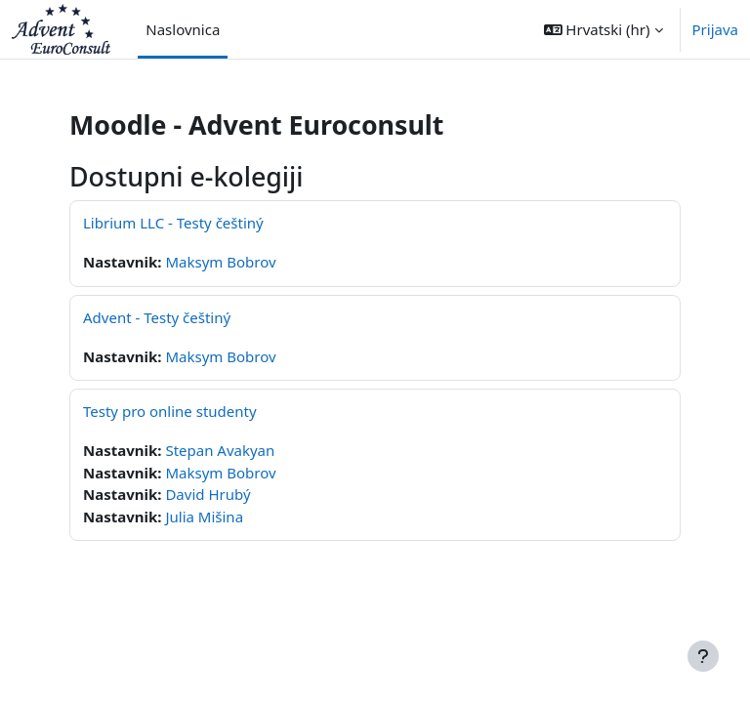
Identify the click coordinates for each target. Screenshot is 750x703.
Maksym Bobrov (220, 261)
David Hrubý (207, 494)
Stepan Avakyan (219, 450)
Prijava (715, 29)
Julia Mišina (204, 516)
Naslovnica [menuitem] (183, 29)
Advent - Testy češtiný (156, 317)
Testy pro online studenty (170, 411)
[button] (603, 29)
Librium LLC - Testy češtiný (173, 222)
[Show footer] (703, 656)
